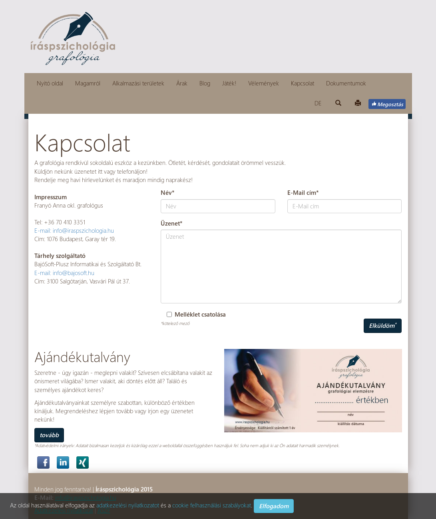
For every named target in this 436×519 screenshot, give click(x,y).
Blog (204, 83)
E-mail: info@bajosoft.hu (64, 273)
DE (318, 103)
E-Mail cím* (303, 192)
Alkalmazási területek (138, 83)
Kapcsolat (302, 83)
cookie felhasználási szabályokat (211, 505)
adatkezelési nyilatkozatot (127, 505)
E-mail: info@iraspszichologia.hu (74, 230)
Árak (181, 83)
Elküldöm (382, 325)
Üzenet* (172, 223)
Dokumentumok (346, 83)
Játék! (229, 83)
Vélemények (263, 83)
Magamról (87, 83)
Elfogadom (274, 506)
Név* (168, 192)
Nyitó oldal (50, 83)
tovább (49, 435)
